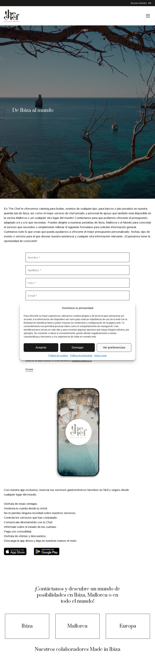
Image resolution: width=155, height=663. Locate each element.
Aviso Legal (100, 355)
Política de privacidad (81, 355)
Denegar (77, 347)
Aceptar (41, 347)
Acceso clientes (139, 3)
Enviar (29, 369)
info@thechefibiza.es (82, 361)
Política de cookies (58, 355)
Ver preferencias (114, 347)
